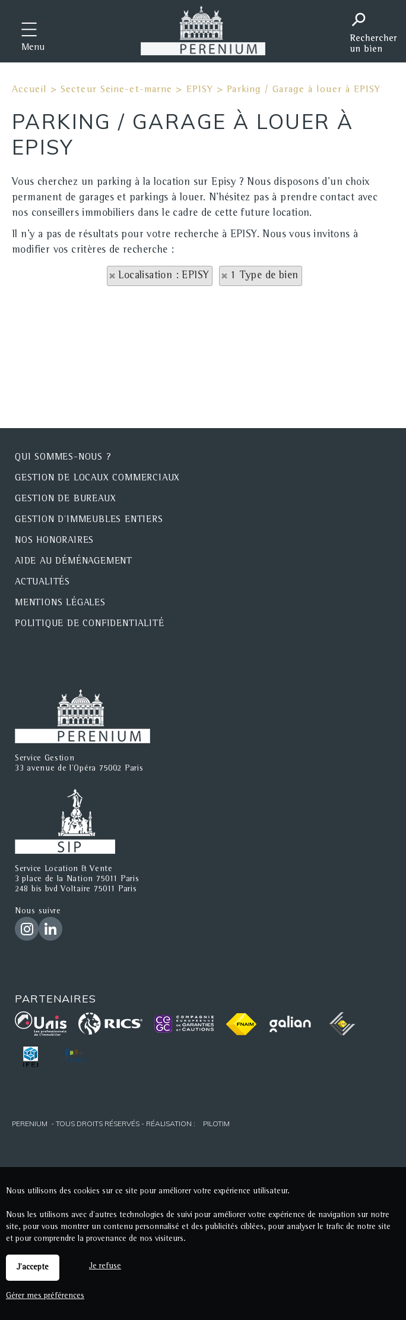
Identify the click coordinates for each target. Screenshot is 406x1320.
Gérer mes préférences (45, 1296)
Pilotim (216, 1123)
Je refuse (105, 1266)
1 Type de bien (264, 276)
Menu (33, 48)
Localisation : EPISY (163, 276)
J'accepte (33, 1268)
